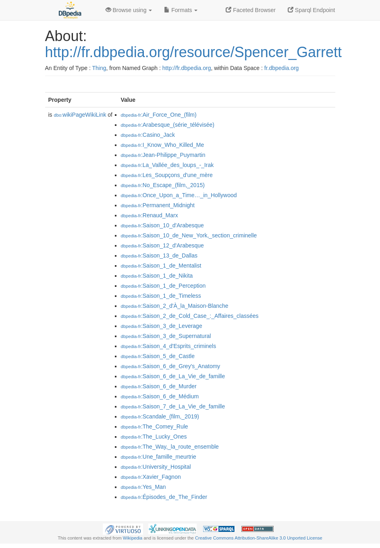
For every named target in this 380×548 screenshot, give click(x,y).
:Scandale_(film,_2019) (160, 416)
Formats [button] (180, 10)
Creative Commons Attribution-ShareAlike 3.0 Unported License (258, 538)
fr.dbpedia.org (281, 68)
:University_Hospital (156, 467)
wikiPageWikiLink (80, 114)
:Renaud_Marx (149, 215)
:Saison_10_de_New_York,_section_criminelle (189, 235)
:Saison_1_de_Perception (163, 285)
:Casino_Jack (148, 135)
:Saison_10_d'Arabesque (162, 225)
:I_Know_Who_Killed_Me (162, 145)
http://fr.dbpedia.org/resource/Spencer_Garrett (193, 52)
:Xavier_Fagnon (151, 477)
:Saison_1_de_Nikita (157, 275)
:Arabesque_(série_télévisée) (168, 125)
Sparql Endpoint (311, 10)
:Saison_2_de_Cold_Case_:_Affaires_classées (190, 316)
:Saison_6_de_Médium (160, 396)
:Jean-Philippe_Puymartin (163, 155)
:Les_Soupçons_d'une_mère (167, 175)
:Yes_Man (143, 487)
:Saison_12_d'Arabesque (162, 245)
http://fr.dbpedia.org (186, 68)
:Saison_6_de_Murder (159, 386)
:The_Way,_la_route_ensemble (170, 446)
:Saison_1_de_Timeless (161, 296)
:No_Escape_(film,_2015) (163, 185)
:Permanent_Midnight (158, 205)
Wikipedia (133, 538)
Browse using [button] (129, 10)
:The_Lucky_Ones (154, 436)
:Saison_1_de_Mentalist (161, 265)
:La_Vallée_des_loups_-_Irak (167, 165)
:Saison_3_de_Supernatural (166, 336)
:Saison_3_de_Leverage (161, 326)
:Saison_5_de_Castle (158, 356)
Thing (99, 68)
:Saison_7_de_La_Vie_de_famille (173, 406)
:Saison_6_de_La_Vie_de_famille (173, 376)
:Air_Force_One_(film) (159, 114)
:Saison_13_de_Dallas (159, 255)
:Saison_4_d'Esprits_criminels (168, 346)
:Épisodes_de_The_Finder (164, 497)
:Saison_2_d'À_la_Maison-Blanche (174, 306)
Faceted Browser (251, 10)
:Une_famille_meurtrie (158, 456)
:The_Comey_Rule (154, 426)
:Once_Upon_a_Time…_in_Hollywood (179, 195)
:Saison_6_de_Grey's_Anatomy (170, 366)
